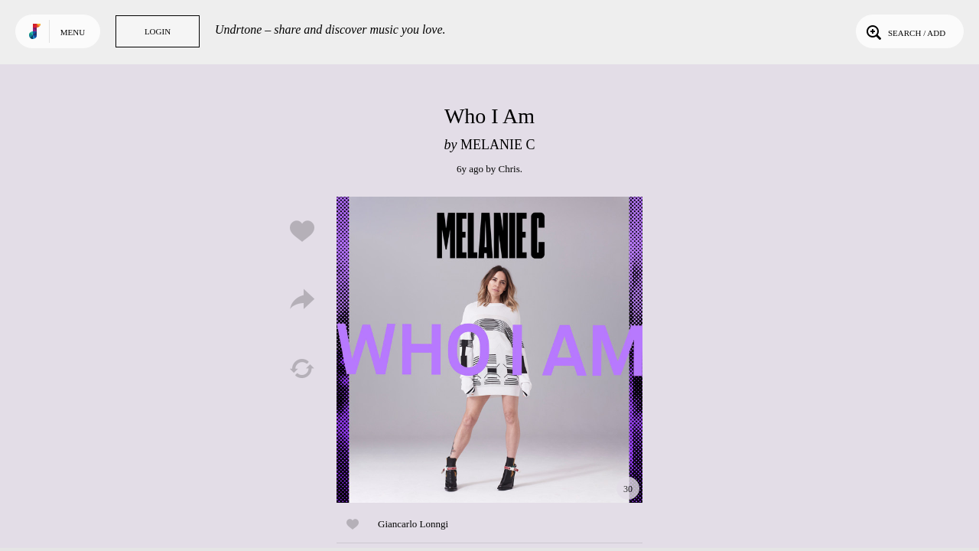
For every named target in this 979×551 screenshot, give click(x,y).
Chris (509, 168)
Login (158, 31)
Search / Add (904, 31)
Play (489, 349)
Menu (72, 32)
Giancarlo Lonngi (413, 524)
